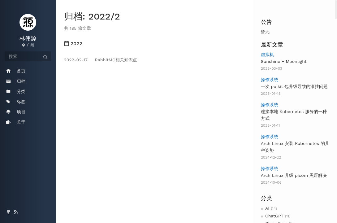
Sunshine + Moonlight (284, 61)
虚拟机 (267, 54)
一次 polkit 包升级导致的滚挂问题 (294, 86)
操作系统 (269, 79)
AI (267, 208)
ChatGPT (274, 215)
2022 (73, 43)
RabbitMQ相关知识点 (100, 59)
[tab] (154, 44)
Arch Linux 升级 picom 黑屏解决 (294, 175)
